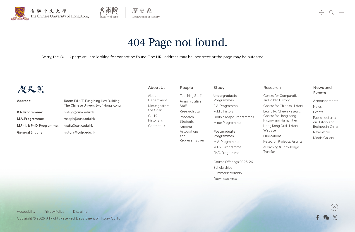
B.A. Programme (225, 106)
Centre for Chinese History (283, 106)
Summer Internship (227, 173)
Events (318, 112)
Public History (223, 111)
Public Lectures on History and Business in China (325, 122)
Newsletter (321, 132)
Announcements (325, 101)
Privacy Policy (54, 211)
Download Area (225, 179)
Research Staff (190, 111)
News (317, 106)
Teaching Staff (190, 96)
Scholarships (222, 167)
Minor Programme (227, 123)
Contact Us (156, 126)
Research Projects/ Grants (282, 141)
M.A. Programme (226, 142)
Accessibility (26, 211)
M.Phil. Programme (227, 147)
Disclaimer (81, 211)
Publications (272, 136)
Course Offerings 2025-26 (233, 162)
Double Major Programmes (233, 117)
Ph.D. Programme (226, 153)
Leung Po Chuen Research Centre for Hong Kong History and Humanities (282, 115)
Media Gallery (323, 138)
